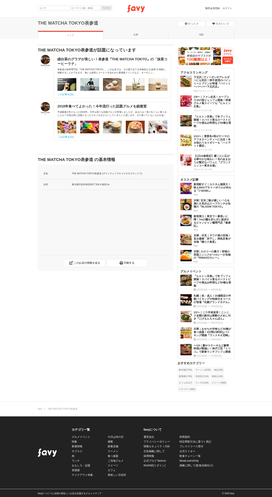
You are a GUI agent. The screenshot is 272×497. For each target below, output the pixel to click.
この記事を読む (66, 94)
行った (191, 23)
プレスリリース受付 (191, 446)
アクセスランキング (194, 72)
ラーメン (113, 451)
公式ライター (187, 451)
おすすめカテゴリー (191, 363)
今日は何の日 (116, 436)
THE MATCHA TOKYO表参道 (68, 23)
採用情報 (149, 455)
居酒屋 (76, 470)
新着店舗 (113, 446)
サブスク (77, 451)
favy (40, 409)
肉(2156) (218, 370)
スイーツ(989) (219, 382)
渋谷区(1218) (202, 376)
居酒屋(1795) (185, 376)
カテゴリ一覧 (81, 429)
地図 (201, 34)
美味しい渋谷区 (117, 474)
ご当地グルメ (116, 460)
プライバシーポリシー (157, 441)
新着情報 (77, 446)
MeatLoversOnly (189, 460)
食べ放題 (113, 455)
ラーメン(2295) (203, 370)
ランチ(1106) (202, 382)
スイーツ (113, 465)
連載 (110, 441)
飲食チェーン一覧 (190, 455)
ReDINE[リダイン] (154, 465)
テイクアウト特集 (82, 474)
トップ (70, 35)
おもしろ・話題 (81, 465)
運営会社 (149, 436)
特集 (74, 441)
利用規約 (184, 436)
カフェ (112, 470)
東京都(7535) (185, 370)
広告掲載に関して (154, 451)
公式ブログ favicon (155, 460)
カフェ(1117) (185, 382)
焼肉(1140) (217, 376)
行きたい (220, 23)
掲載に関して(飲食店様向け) (196, 465)
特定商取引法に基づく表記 (195, 441)
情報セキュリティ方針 (157, 446)
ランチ (76, 460)
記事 (136, 34)
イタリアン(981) (187, 389)
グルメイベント (81, 436)
